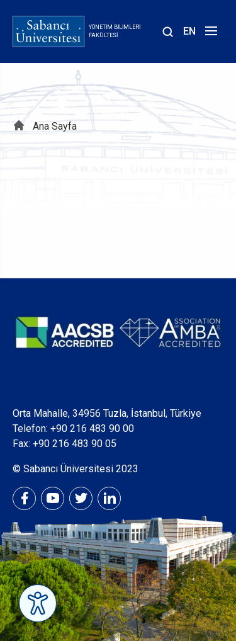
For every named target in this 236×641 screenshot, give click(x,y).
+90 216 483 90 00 (92, 428)
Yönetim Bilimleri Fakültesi (114, 31)
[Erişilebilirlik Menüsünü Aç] (38, 603)
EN (189, 31)
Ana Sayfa (55, 126)
